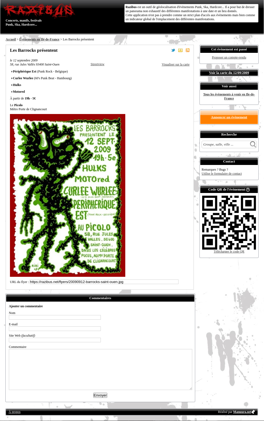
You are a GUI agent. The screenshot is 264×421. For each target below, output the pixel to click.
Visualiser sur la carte (176, 64)
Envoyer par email (180, 50)
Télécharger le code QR (229, 251)
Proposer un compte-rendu (229, 57)
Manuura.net (242, 412)
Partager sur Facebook (166, 50)
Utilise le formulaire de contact (222, 173)
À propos (14, 412)
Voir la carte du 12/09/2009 (229, 73)
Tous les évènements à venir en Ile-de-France (229, 96)
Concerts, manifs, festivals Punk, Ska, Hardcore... (40, 14)
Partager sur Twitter (173, 50)
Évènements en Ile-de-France (39, 39)
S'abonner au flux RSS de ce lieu (187, 50)
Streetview (97, 64)
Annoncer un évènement (229, 117)
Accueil (11, 39)
